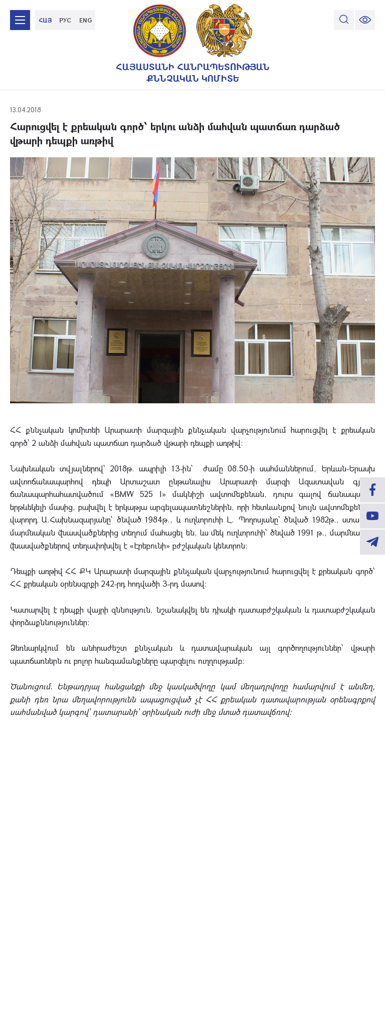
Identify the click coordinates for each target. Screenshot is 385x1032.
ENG (85, 20)
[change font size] (365, 20)
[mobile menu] (20, 20)
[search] (344, 20)
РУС (65, 20)
